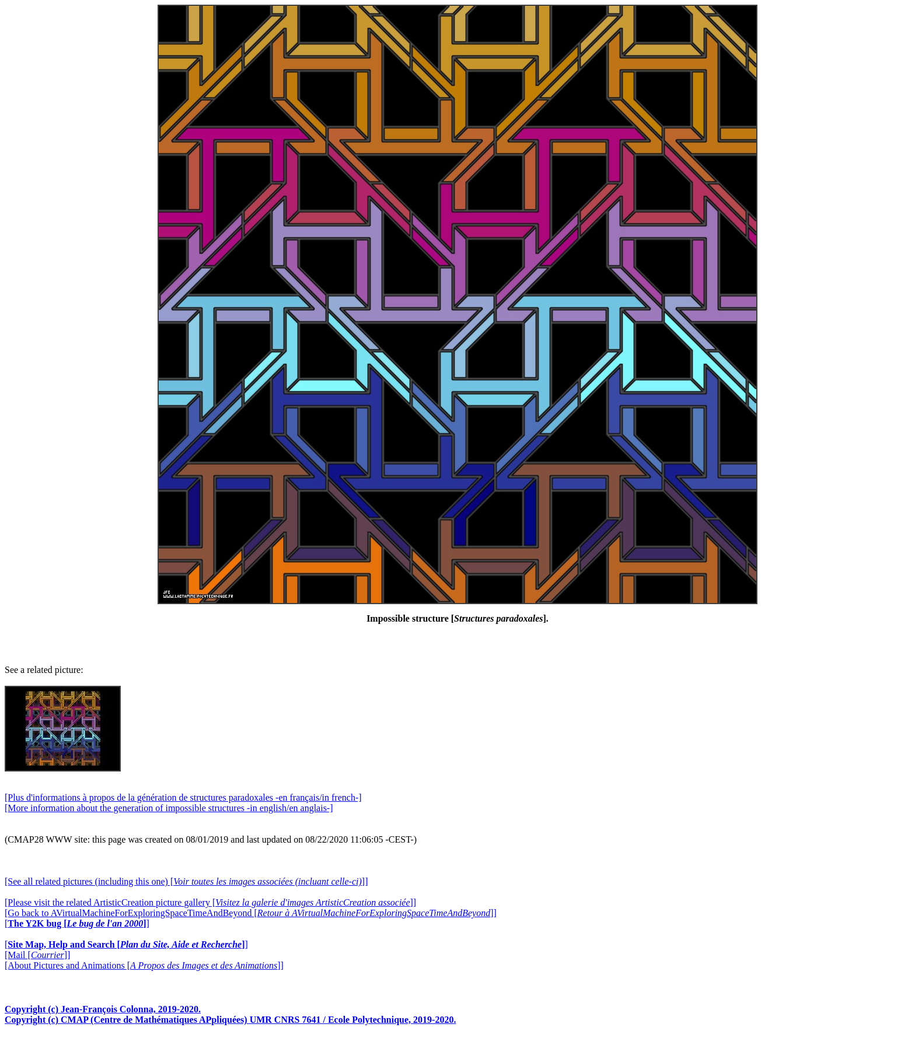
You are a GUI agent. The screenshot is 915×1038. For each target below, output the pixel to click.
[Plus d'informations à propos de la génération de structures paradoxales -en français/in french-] (183, 797)
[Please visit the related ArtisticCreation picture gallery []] (210, 902)
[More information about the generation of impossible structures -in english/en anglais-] (169, 808)
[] (77, 923)
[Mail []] (37, 955)
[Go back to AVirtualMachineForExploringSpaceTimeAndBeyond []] (251, 913)
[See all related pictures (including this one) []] (186, 881)
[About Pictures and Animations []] (144, 965)
